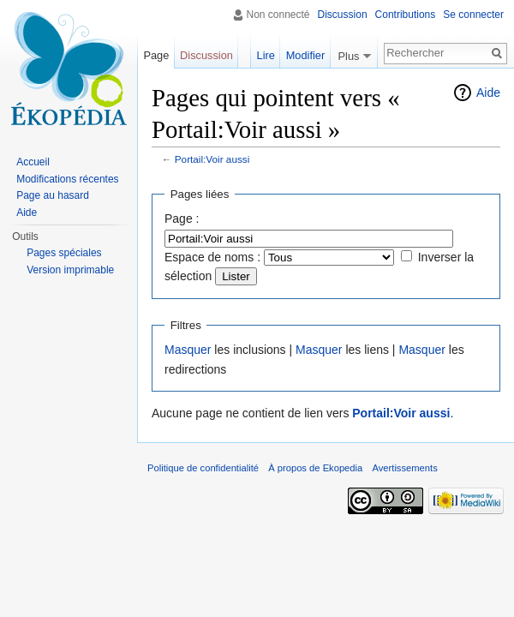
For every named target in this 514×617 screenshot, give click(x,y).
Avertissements (404, 468)
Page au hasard (52, 195)
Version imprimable (70, 270)
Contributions (405, 15)
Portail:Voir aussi (212, 159)
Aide (488, 92)
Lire (266, 55)
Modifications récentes (67, 179)
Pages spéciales (64, 253)
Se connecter (473, 15)
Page (156, 55)
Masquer (187, 349)
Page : (181, 218)
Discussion (343, 15)
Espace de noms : (212, 257)
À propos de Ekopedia (315, 468)
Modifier (306, 55)
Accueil (33, 162)
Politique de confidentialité (203, 468)
